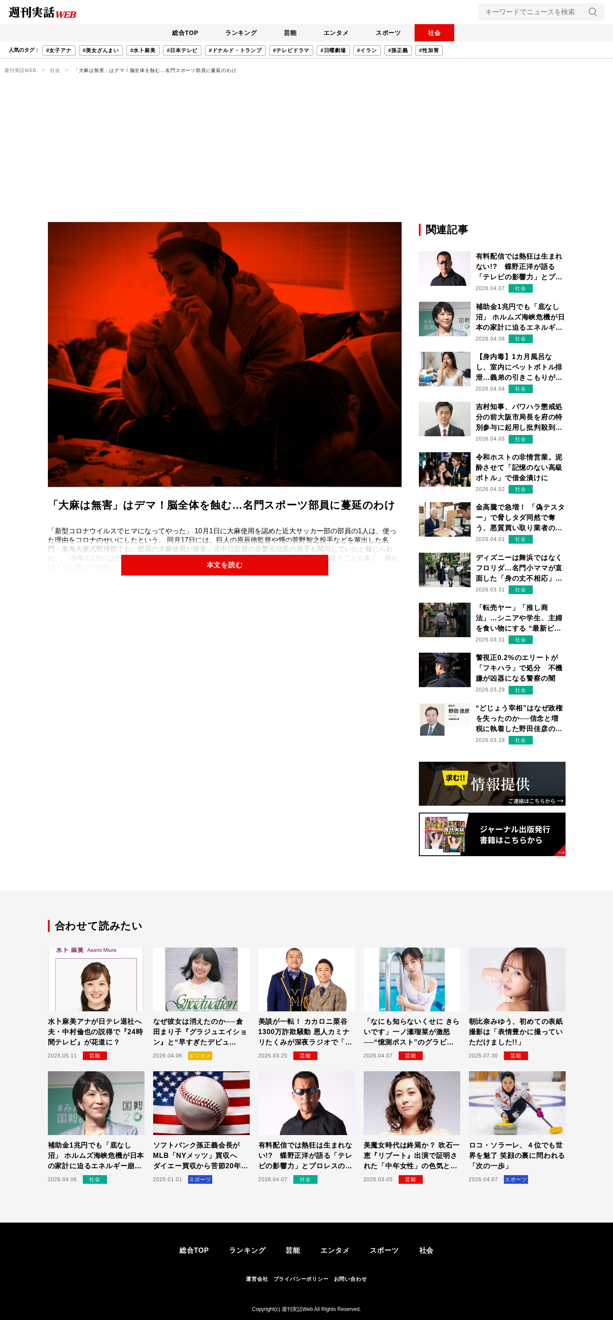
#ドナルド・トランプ (235, 50)
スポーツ (389, 32)
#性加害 (429, 50)
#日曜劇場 (333, 50)
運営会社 (257, 1279)
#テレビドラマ (291, 50)
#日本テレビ (182, 50)
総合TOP (183, 32)
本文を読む (225, 565)
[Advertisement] (307, 157)
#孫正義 (398, 50)
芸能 (289, 32)
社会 (436, 32)
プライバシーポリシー (301, 1279)
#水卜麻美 (143, 50)
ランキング (240, 32)
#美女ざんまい (101, 50)
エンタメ (336, 32)
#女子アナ (59, 50)
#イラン (367, 50)
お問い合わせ (350, 1279)
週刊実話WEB (20, 70)
